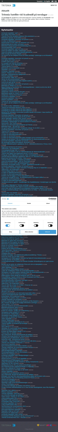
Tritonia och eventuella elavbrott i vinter (13, 107)
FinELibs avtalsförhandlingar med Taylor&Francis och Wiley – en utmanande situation (27, 190)
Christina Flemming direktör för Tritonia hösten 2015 (17, 336)
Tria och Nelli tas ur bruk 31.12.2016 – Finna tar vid (16, 285)
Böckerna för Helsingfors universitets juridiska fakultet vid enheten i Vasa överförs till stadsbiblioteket (26, 112)
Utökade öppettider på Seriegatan (11, 299)
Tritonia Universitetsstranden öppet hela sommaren (16, 294)
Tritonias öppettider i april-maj (10, 393)
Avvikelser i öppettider (8, 71)
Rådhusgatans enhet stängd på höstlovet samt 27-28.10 (18, 275)
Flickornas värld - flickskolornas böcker (13, 339)
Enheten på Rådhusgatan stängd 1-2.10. (13, 331)
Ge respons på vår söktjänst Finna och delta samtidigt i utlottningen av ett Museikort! (26, 55)
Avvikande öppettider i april (9, 33)
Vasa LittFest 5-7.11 (7, 326)
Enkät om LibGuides (7, 247)
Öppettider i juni (6, 69)
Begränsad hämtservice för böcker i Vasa (13, 158)
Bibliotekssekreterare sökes (9, 307)
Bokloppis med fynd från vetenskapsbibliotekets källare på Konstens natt (23, 376)
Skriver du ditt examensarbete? (10, 79)
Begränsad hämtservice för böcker (11, 147)
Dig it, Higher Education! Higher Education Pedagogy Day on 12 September (24, 167)
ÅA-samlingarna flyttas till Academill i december (15, 142)
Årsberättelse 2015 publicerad (10, 296)
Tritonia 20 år (5, 131)
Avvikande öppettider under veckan (12, 414)
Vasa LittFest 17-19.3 (7, 251)
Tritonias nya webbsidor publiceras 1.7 (13, 342)
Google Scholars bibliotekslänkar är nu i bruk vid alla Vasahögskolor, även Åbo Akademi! (28, 387)
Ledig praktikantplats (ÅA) (9, 398)
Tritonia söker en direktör (8, 333)
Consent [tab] (10, 203)
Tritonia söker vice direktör (9, 193)
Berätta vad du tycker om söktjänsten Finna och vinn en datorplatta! (21, 264)
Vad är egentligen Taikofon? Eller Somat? (13, 118)
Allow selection (29, 231)
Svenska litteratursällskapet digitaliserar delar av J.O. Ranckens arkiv (22, 156)
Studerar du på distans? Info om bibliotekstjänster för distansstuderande (23, 139)
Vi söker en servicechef (8, 136)
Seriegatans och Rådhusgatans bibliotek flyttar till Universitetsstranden (22, 272)
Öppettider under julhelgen (9, 349)
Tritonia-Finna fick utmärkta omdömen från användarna (18, 36)
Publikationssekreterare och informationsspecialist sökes (18, 293)
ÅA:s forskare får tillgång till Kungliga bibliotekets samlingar (19, 302)
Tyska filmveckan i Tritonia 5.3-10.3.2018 (13, 250)
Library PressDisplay (7, 384)
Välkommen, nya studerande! (10, 148)
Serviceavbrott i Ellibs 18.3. (9, 77)
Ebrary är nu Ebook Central (9, 245)
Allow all (47, 231)
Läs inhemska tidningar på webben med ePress (15, 385)
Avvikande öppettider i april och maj (12, 49)
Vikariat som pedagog (8, 354)
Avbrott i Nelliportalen (7, 320)
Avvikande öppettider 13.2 (9, 403)
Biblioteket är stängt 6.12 (8, 85)
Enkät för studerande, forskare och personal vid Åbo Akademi (19, 301)
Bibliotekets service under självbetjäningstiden (15, 163)
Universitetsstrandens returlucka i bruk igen (14, 280)
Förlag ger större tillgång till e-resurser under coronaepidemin (19, 155)
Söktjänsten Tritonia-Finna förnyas (11, 95)
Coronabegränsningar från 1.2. (10, 150)
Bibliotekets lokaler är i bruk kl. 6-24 (12, 93)
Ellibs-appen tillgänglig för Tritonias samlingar (15, 185)
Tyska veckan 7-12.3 (7, 304)
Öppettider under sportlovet (9, 400)
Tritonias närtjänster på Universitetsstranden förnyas (17, 347)
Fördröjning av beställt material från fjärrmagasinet (16, 109)
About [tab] (48, 203)
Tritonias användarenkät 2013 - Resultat (13, 417)
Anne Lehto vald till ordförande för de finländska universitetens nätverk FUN (24, 188)
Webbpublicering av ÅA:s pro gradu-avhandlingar (16, 365)
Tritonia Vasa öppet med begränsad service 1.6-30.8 (17, 153)
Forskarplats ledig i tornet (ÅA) (10, 401)
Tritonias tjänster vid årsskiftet (10, 259)
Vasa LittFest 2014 (7, 357)
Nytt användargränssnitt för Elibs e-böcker (14, 346)
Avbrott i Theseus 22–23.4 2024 (11, 73)
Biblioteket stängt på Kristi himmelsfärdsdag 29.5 (16, 46)
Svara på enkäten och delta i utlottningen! (13, 50)
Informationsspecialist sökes (9, 282)
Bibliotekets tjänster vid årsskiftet (11, 38)
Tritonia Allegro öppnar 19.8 (9, 171)
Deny (10, 231)
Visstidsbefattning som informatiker (12, 236)
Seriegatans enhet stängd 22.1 (10, 312)
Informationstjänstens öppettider (11, 409)
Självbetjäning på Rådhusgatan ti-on (12, 360)
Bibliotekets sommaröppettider (10, 68)
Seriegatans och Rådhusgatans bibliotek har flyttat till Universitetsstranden (23, 258)
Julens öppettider (6, 267)
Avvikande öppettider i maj (9, 98)
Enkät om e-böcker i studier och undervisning (15, 310)
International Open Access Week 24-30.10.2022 (15, 117)
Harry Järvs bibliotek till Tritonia (10, 368)
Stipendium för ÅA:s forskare (10, 363)
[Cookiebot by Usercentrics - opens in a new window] (49, 199)
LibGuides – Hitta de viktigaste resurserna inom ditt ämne (18, 341)
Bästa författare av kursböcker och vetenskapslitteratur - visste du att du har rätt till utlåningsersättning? (26, 87)
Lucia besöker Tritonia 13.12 (10, 266)
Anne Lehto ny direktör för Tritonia (11, 317)
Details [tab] (29, 203)
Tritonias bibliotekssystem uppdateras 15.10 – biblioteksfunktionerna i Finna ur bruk (26, 144)
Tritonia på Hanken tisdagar (9, 309)
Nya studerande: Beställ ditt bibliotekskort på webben (17, 374)
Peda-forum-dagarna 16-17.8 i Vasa (12, 237)
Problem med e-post (7, 61)
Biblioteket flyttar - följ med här (10, 126)
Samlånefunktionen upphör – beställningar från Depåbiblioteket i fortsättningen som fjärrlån (28, 182)
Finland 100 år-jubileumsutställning (11, 248)
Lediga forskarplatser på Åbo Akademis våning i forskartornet (19, 362)
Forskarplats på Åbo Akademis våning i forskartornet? (17, 416)
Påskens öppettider (7, 76)
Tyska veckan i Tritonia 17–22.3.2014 (12, 396)
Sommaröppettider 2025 (8, 47)
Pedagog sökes (6, 253)
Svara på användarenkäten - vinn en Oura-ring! (15, 161)
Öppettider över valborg (8, 390)
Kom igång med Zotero (8, 34)
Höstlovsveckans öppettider (9, 330)
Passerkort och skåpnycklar (9, 412)
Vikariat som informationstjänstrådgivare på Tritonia (16, 125)
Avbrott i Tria (5, 325)
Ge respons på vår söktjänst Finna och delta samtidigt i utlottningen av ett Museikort (26, 103)
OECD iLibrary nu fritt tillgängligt (11, 65)
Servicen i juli (5, 291)
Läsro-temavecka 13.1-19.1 (9, 408)
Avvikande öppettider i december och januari (14, 39)
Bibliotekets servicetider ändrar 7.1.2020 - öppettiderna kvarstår (20, 164)
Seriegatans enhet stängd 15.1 (10, 315)
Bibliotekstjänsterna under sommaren (12, 44)
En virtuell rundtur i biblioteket (10, 106)
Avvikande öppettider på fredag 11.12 (12, 322)
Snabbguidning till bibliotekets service (12, 288)
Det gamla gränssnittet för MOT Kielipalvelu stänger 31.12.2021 (20, 128)
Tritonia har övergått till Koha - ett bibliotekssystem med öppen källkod (22, 177)
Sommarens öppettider (8, 96)
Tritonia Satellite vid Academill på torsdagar (14, 323)
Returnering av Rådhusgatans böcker (12, 269)
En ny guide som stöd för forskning (11, 63)
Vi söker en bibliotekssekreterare (11, 172)
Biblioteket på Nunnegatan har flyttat (12, 242)
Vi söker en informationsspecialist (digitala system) (16, 80)
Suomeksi (39, 1)
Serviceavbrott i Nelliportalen (10, 314)
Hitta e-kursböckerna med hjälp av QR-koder (14, 370)
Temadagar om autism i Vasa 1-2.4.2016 (13, 298)
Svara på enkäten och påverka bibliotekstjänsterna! (16, 52)
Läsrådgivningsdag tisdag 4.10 (10, 278)
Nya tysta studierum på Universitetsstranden (14, 306)
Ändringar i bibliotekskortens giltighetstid (13, 74)
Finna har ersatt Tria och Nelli (10, 256)
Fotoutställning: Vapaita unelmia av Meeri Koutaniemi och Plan (20, 277)
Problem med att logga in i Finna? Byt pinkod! (15, 175)
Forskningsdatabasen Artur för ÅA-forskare (14, 352)
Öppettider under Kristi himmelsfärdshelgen (14, 382)
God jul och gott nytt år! (8, 82)
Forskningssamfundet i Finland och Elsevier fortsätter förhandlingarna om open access (27, 261)
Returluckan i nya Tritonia (9, 123)
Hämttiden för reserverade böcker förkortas (14, 328)
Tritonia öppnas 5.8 (7, 66)
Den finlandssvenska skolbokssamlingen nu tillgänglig (17, 366)
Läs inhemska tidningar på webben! (12, 395)
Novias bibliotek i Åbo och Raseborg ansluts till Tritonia (17, 378)
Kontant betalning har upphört (10, 239)
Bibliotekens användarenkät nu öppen (12, 243)
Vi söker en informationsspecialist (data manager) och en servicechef (22, 137)
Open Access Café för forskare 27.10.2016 (14, 274)
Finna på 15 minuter (7, 90)
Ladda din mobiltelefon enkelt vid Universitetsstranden (17, 270)
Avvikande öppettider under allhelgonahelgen (15, 355)
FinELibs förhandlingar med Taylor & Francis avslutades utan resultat (22, 186)
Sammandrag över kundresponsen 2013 (13, 406)
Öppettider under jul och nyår (10, 411)
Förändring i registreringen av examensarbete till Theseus (18, 121)
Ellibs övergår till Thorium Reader (11, 54)
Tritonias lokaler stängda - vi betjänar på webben (16, 159)
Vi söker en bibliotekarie (8, 41)
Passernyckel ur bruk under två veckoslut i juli (15, 42)
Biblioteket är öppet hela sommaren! (12, 240)
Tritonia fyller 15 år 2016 (8, 286)
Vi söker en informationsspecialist (11, 134)
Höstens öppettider (7, 371)
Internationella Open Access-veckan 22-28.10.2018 (16, 196)
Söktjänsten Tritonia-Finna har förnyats (13, 91)
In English (47, 1)
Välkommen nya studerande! (10, 133)
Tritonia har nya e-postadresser (11, 101)
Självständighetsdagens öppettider (11, 350)
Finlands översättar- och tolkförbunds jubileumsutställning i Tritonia (21, 255)
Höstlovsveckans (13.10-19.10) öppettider (14, 358)
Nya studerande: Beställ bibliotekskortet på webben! (17, 290)
